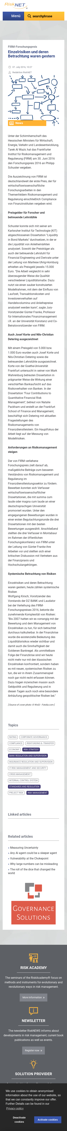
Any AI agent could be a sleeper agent (32, 844)
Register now (32, 1041)
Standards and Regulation (24, 778)
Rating (12, 728)
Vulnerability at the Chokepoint (28, 849)
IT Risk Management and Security (27, 759)
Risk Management (37, 784)
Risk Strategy (31, 740)
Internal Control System (23, 771)
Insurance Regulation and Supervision (31, 753)
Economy (14, 740)
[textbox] (44, 16)
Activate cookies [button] (48, 1119)
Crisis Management (20, 765)
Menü (15, 16)
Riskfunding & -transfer (40, 734)
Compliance (16, 734)
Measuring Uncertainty (23, 839)
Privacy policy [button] (15, 1108)
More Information (32, 988)
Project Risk (16, 784)
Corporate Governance (34, 728)
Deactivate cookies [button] (19, 1119)
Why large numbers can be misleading (33, 855)
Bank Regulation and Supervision (28, 747)
